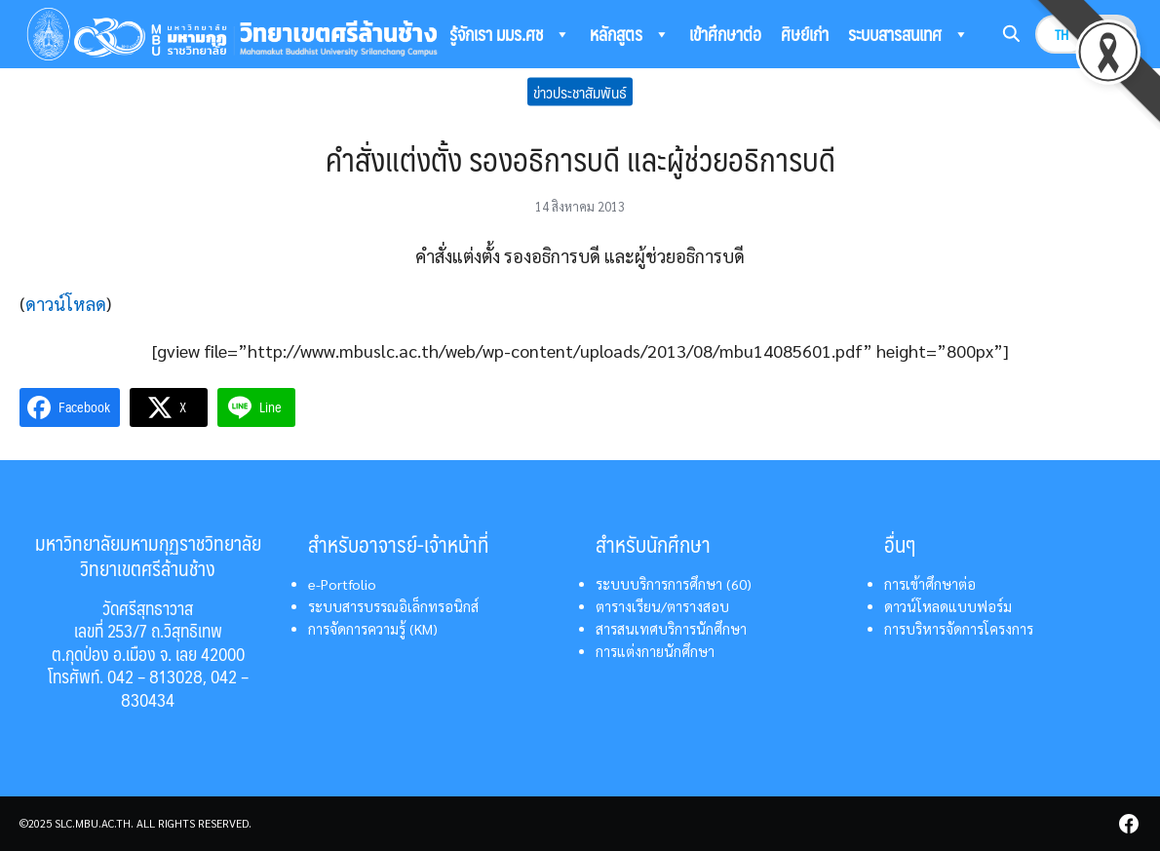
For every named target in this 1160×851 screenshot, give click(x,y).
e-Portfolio (342, 584)
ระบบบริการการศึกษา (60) (674, 584)
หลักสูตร (630, 34)
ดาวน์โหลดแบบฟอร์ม (948, 606)
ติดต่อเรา (477, 82)
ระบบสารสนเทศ (908, 34)
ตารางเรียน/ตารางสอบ (662, 606)
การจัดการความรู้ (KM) (373, 629)
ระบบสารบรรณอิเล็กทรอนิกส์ (393, 606)
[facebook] (1129, 823)
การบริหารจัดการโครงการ (958, 629)
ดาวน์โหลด (65, 303)
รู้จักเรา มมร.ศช (509, 34)
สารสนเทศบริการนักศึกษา (671, 629)
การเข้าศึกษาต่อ (930, 584)
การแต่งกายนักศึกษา (655, 651)
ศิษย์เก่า (805, 34)
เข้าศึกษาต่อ (725, 34)
